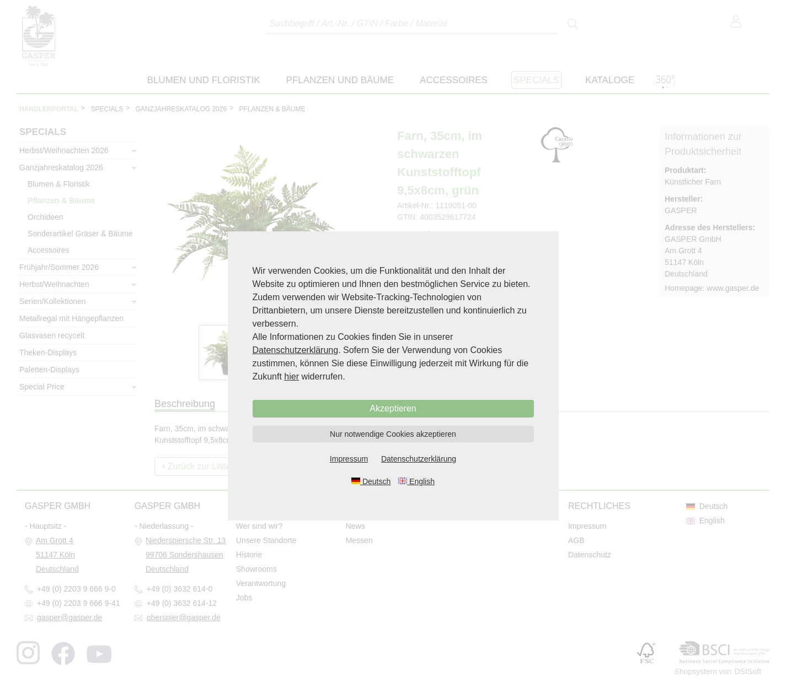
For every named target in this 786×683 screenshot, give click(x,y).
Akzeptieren (393, 408)
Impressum (349, 458)
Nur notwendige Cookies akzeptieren (393, 434)
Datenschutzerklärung (296, 350)
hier (291, 376)
